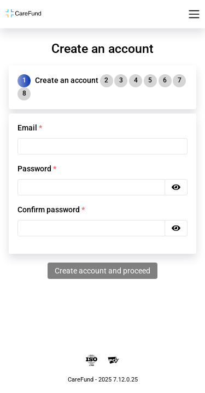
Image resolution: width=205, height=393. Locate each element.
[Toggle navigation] (194, 14)
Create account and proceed (102, 270)
